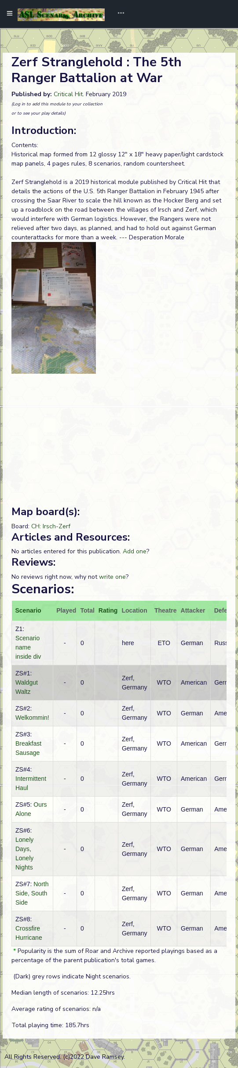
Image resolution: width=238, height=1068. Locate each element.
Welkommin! (32, 717)
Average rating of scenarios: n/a (56, 1009)
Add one (134, 551)
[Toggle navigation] (117, 14)
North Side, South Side (31, 893)
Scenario (28, 610)
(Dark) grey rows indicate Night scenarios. (71, 976)
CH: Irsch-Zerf (50, 526)
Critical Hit (68, 94)
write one (112, 577)
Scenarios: (42, 589)
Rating (108, 610)
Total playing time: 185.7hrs (50, 1025)
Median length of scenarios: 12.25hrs (63, 993)
